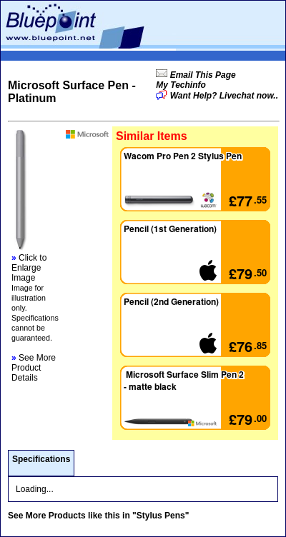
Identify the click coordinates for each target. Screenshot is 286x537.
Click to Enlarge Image (28, 268)
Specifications (41, 459)
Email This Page (201, 75)
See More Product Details (33, 368)
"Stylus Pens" (160, 516)
